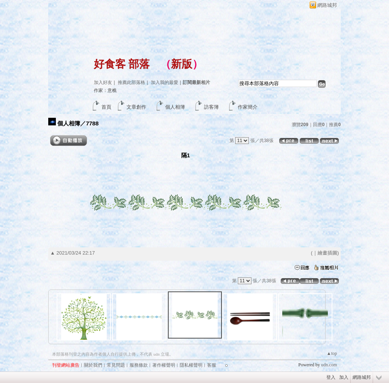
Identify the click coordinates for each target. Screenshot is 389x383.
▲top (332, 353)
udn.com (329, 364)
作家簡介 (248, 107)
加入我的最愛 (164, 82)
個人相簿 (175, 107)
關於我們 (93, 365)
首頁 (106, 107)
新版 (181, 64)
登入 (330, 377)
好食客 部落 (122, 64)
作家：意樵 (105, 90)
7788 (92, 123)
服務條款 (139, 365)
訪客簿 (211, 107)
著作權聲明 (163, 365)
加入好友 (103, 82)
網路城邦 (327, 5)
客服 (211, 365)
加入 (343, 377)
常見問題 (116, 365)
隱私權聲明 (191, 365)
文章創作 (136, 107)
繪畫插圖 (327, 253)
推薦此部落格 (131, 82)
